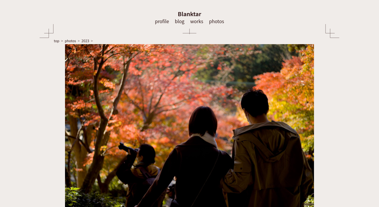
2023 (85, 40)
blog (179, 21)
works (196, 21)
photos (216, 21)
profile (162, 21)
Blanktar (189, 14)
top (56, 40)
